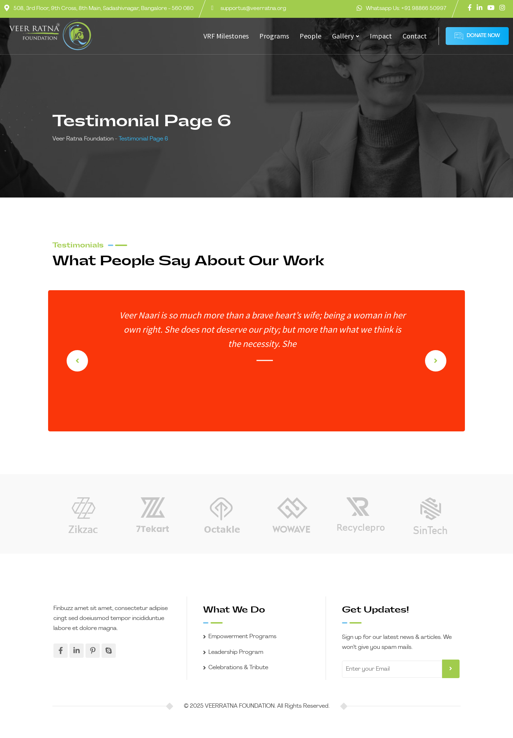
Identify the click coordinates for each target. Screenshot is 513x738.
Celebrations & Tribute (238, 668)
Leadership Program (235, 652)
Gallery (343, 35)
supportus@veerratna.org (253, 8)
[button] (435, 360)
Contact (415, 35)
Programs (274, 35)
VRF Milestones (226, 35)
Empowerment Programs (242, 637)
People (310, 35)
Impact (381, 35)
